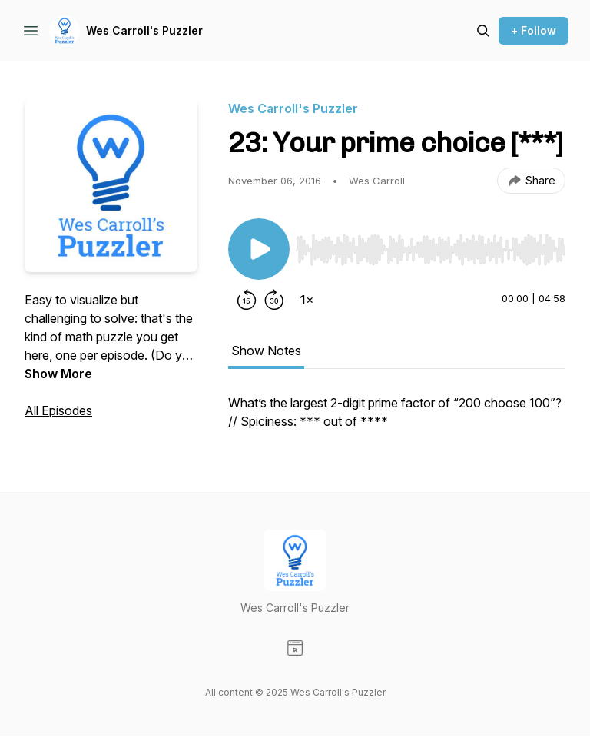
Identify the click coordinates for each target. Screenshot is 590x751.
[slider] (430, 250)
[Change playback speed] (306, 300)
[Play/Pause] (259, 249)
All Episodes (58, 410)
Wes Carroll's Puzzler (144, 30)
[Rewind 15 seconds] (246, 300)
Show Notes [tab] (266, 350)
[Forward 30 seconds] (274, 300)
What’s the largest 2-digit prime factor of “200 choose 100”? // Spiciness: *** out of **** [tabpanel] (395, 412)
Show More (58, 373)
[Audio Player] (430, 245)
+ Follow (533, 30)
